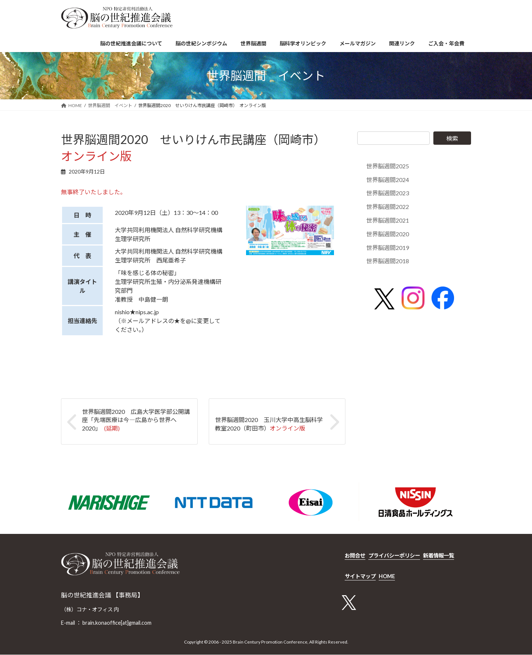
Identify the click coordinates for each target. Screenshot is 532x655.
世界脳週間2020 (387, 233)
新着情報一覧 (438, 555)
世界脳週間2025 (387, 165)
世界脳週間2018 (387, 261)
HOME (387, 576)
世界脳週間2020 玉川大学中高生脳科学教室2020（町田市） (269, 423)
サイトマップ (360, 576)
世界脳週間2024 (387, 179)
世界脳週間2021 (387, 220)
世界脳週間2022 (387, 206)
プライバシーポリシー (394, 555)
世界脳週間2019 (387, 247)
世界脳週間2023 (387, 193)
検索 (452, 138)
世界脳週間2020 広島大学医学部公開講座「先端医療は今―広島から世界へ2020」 (136, 420)
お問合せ (355, 555)
